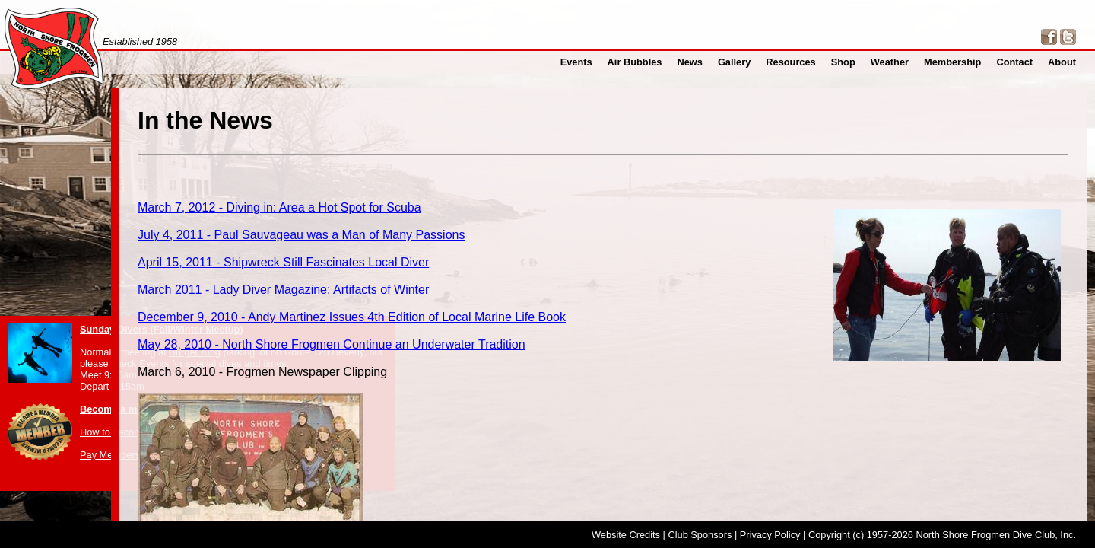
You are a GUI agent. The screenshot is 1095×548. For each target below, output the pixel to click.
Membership (959, 62)
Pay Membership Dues (129, 454)
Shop (854, 62)
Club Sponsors (700, 534)
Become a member (123, 409)
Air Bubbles (656, 62)
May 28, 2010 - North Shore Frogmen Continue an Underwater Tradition (528, 314)
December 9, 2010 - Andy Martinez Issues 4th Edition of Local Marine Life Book (544, 291)
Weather (899, 62)
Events (601, 62)
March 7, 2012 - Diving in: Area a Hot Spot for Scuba (486, 200)
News (708, 62)
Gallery (750, 62)
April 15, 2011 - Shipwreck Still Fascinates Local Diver (489, 245)
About (1063, 62)
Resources (805, 62)
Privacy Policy (770, 534)
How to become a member (137, 432)
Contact (1018, 62)
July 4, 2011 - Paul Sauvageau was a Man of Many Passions (503, 222)
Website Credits (626, 534)
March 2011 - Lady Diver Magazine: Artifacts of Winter (489, 268)
